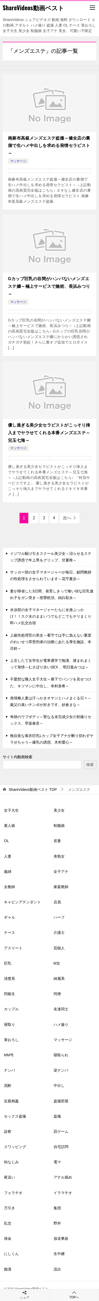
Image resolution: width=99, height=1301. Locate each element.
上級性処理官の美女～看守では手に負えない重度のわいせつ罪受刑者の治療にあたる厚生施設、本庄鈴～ (50, 642)
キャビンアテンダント (22, 902)
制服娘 (59, 825)
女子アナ (61, 871)
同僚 (57, 994)
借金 (7, 1238)
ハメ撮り (61, 1024)
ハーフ (59, 917)
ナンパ (9, 1070)
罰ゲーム (61, 1131)
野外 (57, 1223)
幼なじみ (11, 1162)
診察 (7, 1131)
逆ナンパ (61, 1070)
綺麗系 (59, 978)
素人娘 (9, 825)
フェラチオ (13, 1193)
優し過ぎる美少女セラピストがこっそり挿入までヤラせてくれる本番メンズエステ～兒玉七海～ (49, 433)
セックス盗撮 (15, 1116)
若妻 (57, 841)
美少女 (59, 810)
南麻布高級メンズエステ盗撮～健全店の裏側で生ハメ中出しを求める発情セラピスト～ (49, 146)
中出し (59, 1085)
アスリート (13, 948)
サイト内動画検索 (17, 757)
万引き (9, 1208)
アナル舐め (63, 1177)
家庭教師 (61, 887)
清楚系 (9, 978)
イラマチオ (63, 1193)
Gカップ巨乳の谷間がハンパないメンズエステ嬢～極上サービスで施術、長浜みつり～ (49, 286)
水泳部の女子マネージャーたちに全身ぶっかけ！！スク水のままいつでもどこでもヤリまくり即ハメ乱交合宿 (50, 616)
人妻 (7, 856)
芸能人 (59, 948)
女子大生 (11, 810)
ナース (9, 932)
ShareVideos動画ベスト (33, 7)
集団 (57, 1208)
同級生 (9, 994)
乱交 (7, 1223)
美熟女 (59, 856)
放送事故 (61, 1238)
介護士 (59, 932)
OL (6, 841)
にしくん (11, 1254)
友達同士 (61, 1009)
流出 (57, 1269)
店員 (57, 902)
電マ (57, 1162)
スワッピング (15, 1147)
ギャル (9, 917)
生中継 (59, 1254)
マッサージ (18, 161)
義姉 (7, 871)
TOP (33, 789)
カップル (11, 1009)
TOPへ (74, 1294)
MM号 (9, 1055)
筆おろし (11, 1040)
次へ (67, 518)
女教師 (9, 887)
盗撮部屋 (61, 1101)
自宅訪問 (61, 1147)
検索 (90, 764)
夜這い (9, 1177)
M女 (57, 963)
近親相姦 (11, 1101)
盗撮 (57, 1116)
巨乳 (7, 963)
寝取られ (61, 1055)
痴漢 (7, 1269)
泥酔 (7, 1085)
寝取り (9, 1024)
